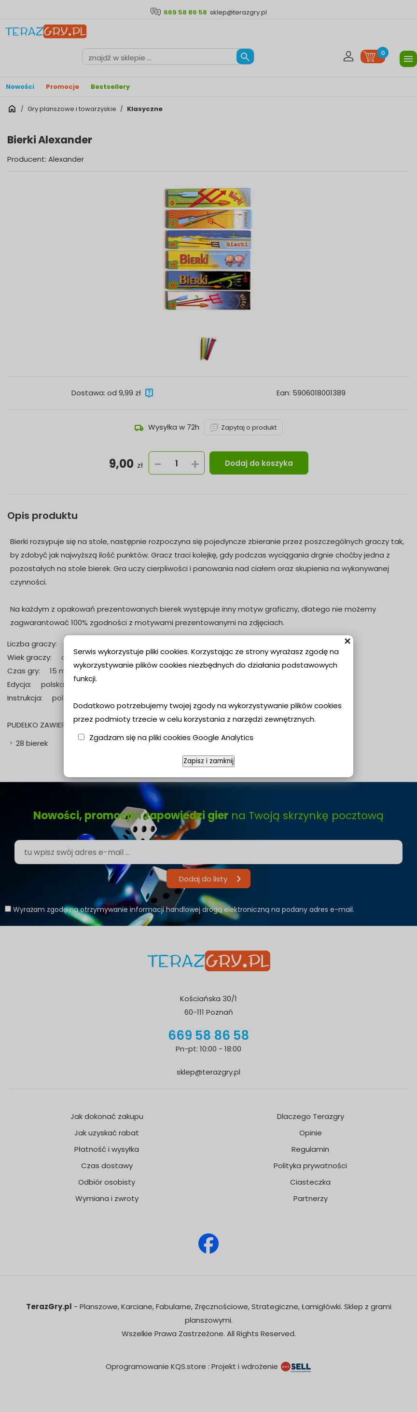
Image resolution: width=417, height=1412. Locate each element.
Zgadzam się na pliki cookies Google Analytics (171, 737)
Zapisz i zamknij (208, 761)
